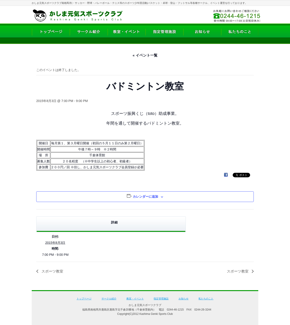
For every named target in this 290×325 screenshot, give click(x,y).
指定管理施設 (161, 298)
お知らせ (183, 298)
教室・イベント (135, 298)
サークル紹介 (109, 298)
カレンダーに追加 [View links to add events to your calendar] (145, 196)
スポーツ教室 (52, 271)
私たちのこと (205, 298)
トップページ (84, 298)
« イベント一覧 (145, 55)
